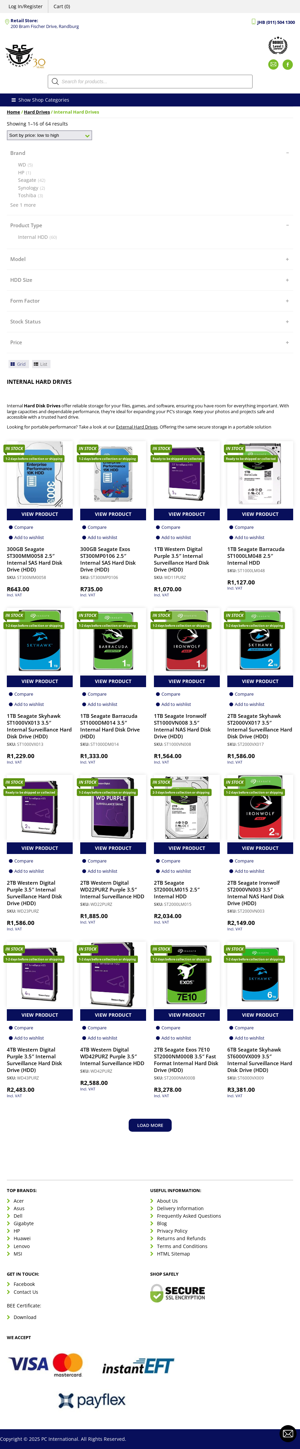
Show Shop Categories (39, 100)
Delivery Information (180, 1208)
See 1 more (23, 205)
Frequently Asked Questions (189, 1216)
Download (25, 1317)
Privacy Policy (172, 1231)
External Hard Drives (137, 427)
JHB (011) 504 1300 (276, 22)
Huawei (22, 1238)
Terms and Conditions (182, 1246)
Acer (19, 1201)
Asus (19, 1208)
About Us (167, 1201)
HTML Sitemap (173, 1253)
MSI (18, 1253)
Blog (162, 1223)
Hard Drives (37, 112)
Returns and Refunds (181, 1238)
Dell (18, 1216)
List (40, 364)
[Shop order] (49, 135)
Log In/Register (26, 6)
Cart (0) (62, 6)
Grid (18, 364)
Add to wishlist (29, 537)
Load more (150, 1125)
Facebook (24, 1284)
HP (17, 1231)
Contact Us (26, 1292)
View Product (40, 514)
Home (13, 112)
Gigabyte (24, 1223)
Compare (23, 527)
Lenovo (22, 1246)
